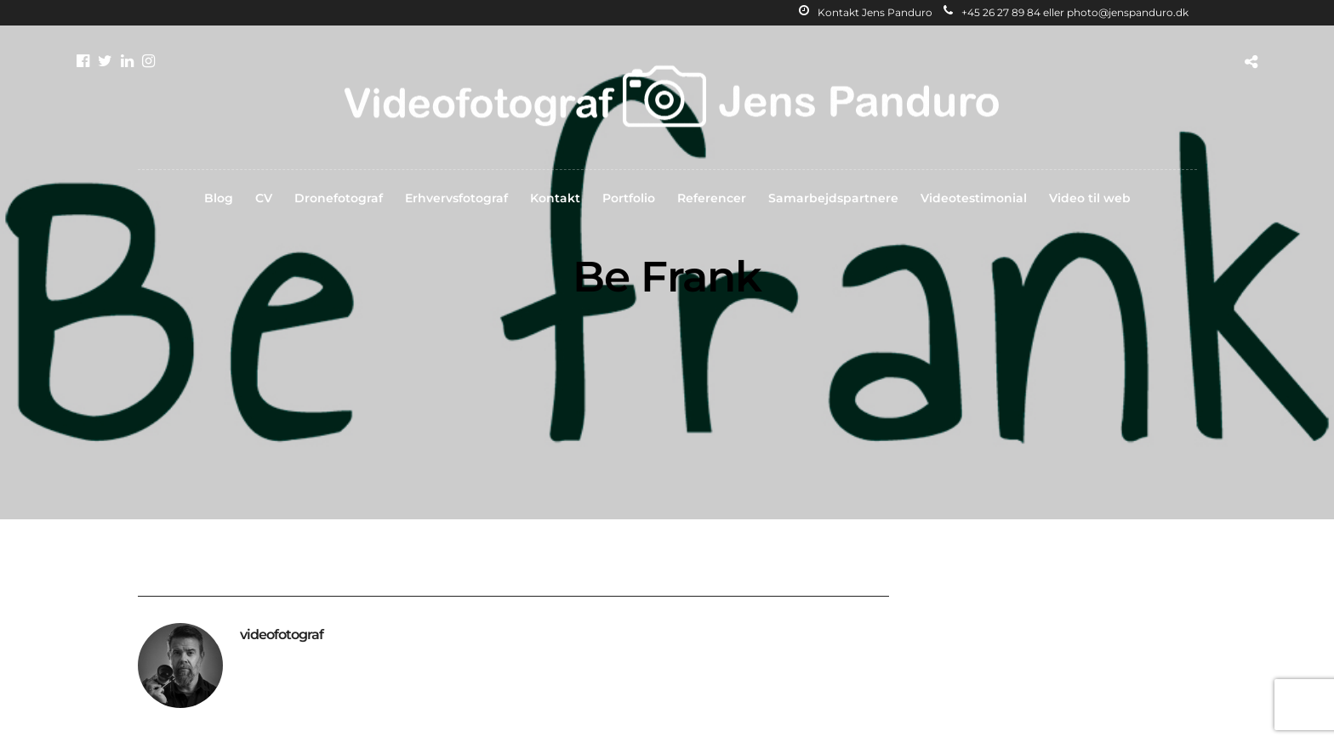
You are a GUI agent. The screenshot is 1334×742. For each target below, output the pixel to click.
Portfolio (628, 198)
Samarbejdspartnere (833, 198)
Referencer (711, 198)
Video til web (1090, 198)
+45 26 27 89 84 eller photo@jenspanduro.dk (1066, 12)
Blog (218, 198)
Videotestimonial (974, 198)
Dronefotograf (338, 198)
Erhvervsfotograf (456, 198)
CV (263, 198)
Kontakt (555, 198)
